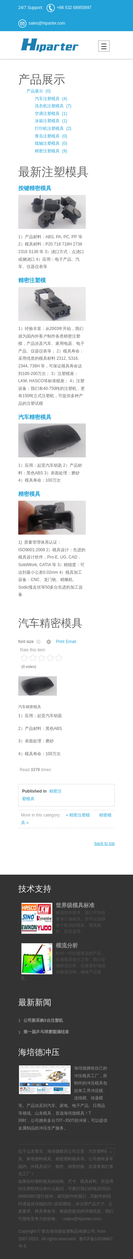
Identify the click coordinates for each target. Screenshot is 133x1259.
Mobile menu (104, 46)
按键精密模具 (34, 188)
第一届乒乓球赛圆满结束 (46, 1031)
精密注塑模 (32, 280)
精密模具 (29, 494)
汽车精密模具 (34, 417)
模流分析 (67, 945)
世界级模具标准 (75, 905)
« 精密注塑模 (78, 815)
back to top (104, 843)
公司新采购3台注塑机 (43, 1020)
